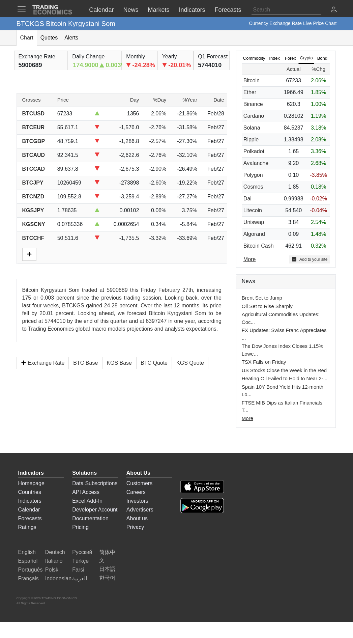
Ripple (251, 139)
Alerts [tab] (71, 37)
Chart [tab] (26, 37)
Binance (253, 104)
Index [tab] (274, 58)
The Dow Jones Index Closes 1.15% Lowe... (282, 350)
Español (28, 561)
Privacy (135, 527)
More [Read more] (249, 259)
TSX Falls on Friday (264, 362)
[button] (333, 10)
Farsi (78, 570)
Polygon (253, 175)
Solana (251, 128)
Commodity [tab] (254, 58)
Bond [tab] (322, 58)
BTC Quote (154, 363)
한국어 (107, 578)
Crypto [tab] (306, 57)
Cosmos (253, 187)
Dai (247, 198)
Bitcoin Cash (258, 246)
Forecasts (30, 518)
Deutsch (55, 552)
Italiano (54, 561)
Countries (29, 492)
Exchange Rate (43, 363)
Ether (249, 92)
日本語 (107, 569)
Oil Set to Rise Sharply (267, 306)
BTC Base (85, 363)
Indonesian (58, 578)
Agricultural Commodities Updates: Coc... (281, 318)
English (27, 552)
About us (137, 518)
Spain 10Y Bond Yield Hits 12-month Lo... (282, 390)
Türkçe (80, 561)
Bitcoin (251, 80)
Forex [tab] (290, 58)
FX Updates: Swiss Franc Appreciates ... (284, 334)
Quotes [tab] (49, 37)
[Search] (286, 9)
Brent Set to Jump (262, 298)
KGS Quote (190, 363)
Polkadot (253, 151)
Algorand (254, 234)
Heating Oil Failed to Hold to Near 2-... (284, 378)
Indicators (29, 501)
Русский (82, 552)
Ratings (27, 527)
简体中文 (107, 556)
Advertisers (139, 509)
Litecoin (252, 210)
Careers (136, 492)
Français (28, 578)
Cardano (253, 116)
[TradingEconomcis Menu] (24, 9)
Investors (137, 501)
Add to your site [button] (309, 259)
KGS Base (119, 363)
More (247, 418)
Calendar (29, 509)
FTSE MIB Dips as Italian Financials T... (282, 406)
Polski (52, 570)
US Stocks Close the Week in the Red (284, 370)
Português (30, 570)
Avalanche (255, 163)
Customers (139, 483)
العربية (79, 578)
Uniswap (253, 222)
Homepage (31, 483)
